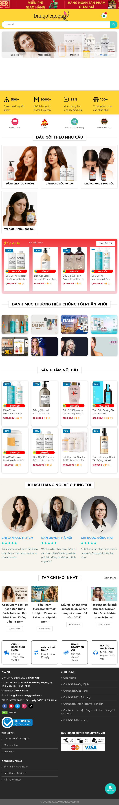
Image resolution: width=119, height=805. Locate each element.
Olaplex (104, 55)
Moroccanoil (44, 55)
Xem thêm (110, 577)
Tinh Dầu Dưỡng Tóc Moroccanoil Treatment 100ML (104, 412)
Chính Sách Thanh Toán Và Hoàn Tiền (83, 703)
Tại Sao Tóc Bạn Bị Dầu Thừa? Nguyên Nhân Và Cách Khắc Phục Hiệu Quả (15, 611)
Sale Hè (15, 55)
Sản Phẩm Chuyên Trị (15, 773)
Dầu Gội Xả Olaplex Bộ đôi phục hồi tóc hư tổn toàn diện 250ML (44, 277)
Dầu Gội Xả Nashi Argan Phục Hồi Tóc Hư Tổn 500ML (102, 277)
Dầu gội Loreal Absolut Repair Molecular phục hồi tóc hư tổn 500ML (43, 412)
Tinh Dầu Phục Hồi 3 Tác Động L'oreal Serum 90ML (104, 459)
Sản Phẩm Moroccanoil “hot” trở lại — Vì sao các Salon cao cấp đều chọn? (74, 613)
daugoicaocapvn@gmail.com (25, 695)
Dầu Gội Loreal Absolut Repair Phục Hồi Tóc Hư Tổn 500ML (74, 277)
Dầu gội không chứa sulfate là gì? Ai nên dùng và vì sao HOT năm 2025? (104, 611)
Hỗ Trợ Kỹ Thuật (12, 779)
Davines (74, 55)
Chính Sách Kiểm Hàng (75, 720)
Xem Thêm (14, 624)
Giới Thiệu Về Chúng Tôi (17, 738)
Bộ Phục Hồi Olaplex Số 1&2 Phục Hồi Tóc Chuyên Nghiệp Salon (74, 459)
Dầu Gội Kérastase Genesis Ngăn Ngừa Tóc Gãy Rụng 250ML (74, 412)
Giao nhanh (69, 677)
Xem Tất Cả (105, 243)
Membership (11, 745)
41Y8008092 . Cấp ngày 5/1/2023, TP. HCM (33, 700)
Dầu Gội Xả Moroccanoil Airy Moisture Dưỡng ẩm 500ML (14, 412)
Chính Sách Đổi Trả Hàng (77, 697)
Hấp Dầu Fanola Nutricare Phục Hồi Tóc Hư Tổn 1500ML (15, 277)
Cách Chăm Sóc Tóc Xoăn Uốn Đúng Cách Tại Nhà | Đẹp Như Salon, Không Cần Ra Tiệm (44, 613)
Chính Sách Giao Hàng (75, 690)
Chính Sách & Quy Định (76, 684)
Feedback (9, 751)
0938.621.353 (21, 690)
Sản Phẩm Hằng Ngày (16, 766)
